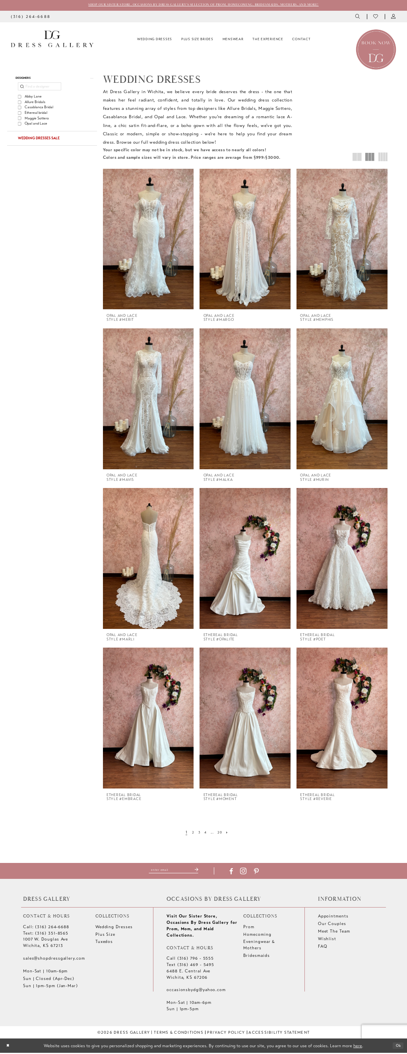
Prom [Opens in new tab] (248, 928)
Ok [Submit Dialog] (396, 1046)
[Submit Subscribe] (203, 871)
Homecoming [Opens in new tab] (257, 935)
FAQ (323, 947)
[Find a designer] (39, 90)
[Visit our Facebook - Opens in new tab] (238, 872)
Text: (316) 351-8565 (45, 934)
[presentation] (148, 240)
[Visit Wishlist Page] (376, 18)
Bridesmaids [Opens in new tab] (256, 956)
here (357, 1046)
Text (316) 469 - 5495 (190, 965)
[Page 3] (197, 833)
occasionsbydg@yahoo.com (196, 990)
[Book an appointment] (376, 50)
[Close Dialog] (9, 1047)
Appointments (333, 917)
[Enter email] (173, 871)
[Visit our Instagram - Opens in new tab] (250, 872)
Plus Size (105, 935)
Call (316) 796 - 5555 (190, 959)
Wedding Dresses (114, 928)
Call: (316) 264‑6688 (46, 928)
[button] (394, 18)
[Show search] (358, 18)
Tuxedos (104, 942)
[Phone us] (30, 17)
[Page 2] (190, 833)
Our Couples (332, 924)
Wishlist (327, 940)
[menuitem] (30, 17)
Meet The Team (334, 932)
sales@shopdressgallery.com (54, 959)
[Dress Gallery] (52, 40)
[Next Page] (231, 833)
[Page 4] (205, 833)
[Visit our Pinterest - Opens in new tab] (263, 872)
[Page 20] (222, 833)
